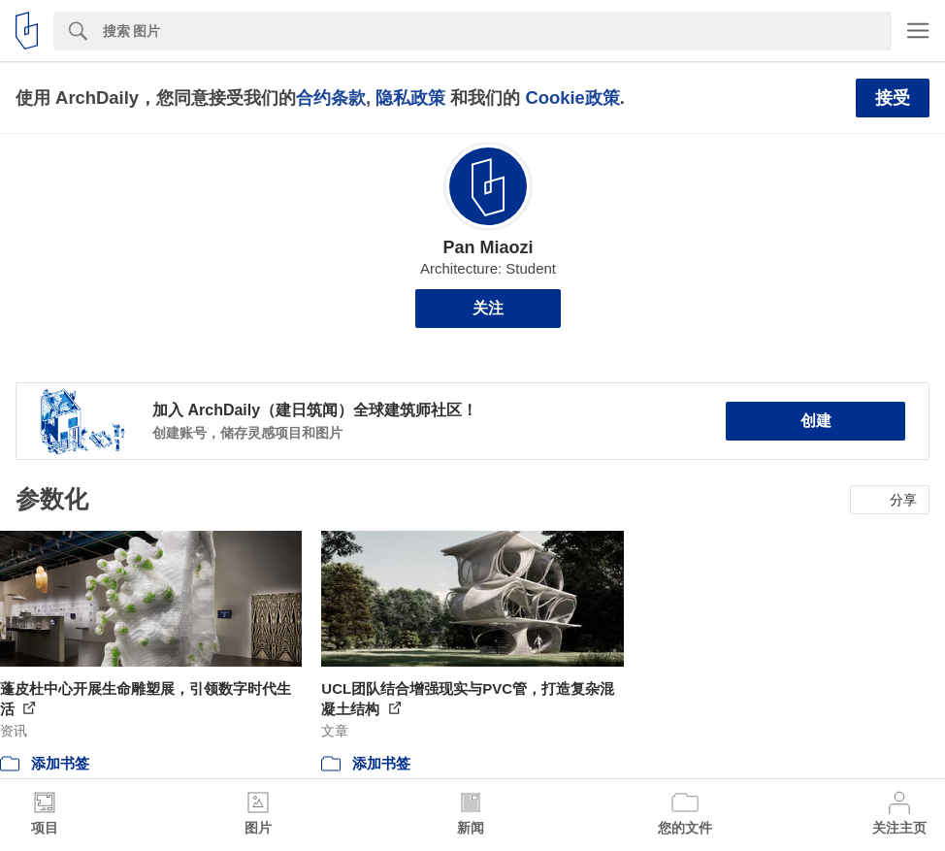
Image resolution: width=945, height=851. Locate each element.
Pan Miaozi (487, 247)
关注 (488, 308)
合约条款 (331, 97)
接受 (892, 98)
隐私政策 (410, 97)
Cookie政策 (572, 97)
